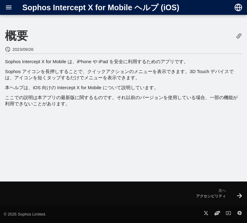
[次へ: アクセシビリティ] (217, 195)
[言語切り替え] (238, 7)
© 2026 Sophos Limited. (25, 214)
